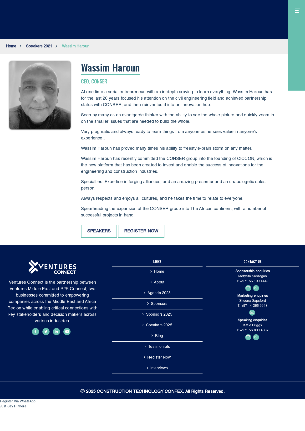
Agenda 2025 (159, 293)
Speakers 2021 (39, 46)
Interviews (159, 368)
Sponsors (159, 304)
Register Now (159, 357)
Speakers (99, 231)
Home (11, 46)
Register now (141, 231)
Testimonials (159, 347)
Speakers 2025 (159, 325)
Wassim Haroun (75, 46)
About (159, 282)
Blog (159, 336)
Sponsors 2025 (159, 315)
